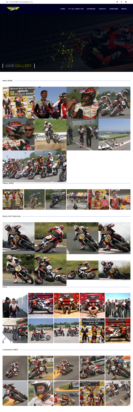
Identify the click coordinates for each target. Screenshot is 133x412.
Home (62, 9)
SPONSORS (91, 9)
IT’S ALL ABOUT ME (76, 9)
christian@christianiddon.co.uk (21, 2)
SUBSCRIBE (113, 9)
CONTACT (102, 9)
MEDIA (124, 9)
